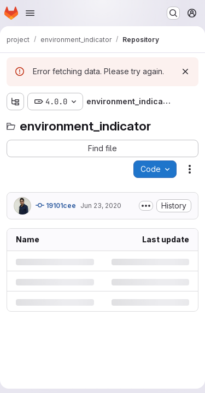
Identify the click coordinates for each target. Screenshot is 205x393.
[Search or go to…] (173, 13)
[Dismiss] (185, 71)
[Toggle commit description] (146, 206)
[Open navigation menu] (30, 13)
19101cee (56, 205)
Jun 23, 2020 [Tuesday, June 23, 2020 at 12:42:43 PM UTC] (100, 205)
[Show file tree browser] (15, 101)
